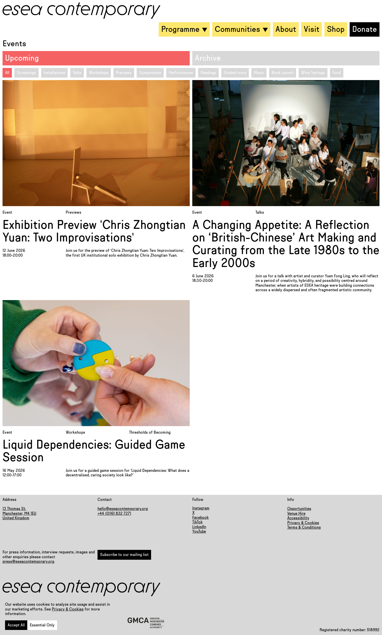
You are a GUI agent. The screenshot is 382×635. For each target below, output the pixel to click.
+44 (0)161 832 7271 (114, 513)
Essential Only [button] (42, 625)
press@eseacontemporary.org (28, 561)
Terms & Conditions (304, 527)
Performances (181, 73)
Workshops (98, 73)
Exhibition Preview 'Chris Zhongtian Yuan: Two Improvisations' (94, 231)
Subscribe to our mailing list (124, 555)
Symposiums (150, 73)
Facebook (200, 518)
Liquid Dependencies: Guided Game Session (94, 451)
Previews (124, 73)
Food (336, 73)
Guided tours (235, 73)
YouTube (199, 531)
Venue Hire (296, 513)
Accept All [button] (16, 625)
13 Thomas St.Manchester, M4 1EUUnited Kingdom (19, 513)
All (7, 73)
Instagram (200, 508)
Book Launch (283, 73)
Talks (77, 73)
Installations (54, 73)
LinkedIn (199, 527)
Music (259, 73)
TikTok (197, 522)
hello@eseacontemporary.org (123, 509)
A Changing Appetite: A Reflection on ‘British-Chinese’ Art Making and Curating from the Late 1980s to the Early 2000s (285, 244)
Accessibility (298, 518)
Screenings (26, 73)
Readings (208, 73)
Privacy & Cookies (68, 609)
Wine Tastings (313, 73)
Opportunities (299, 509)
